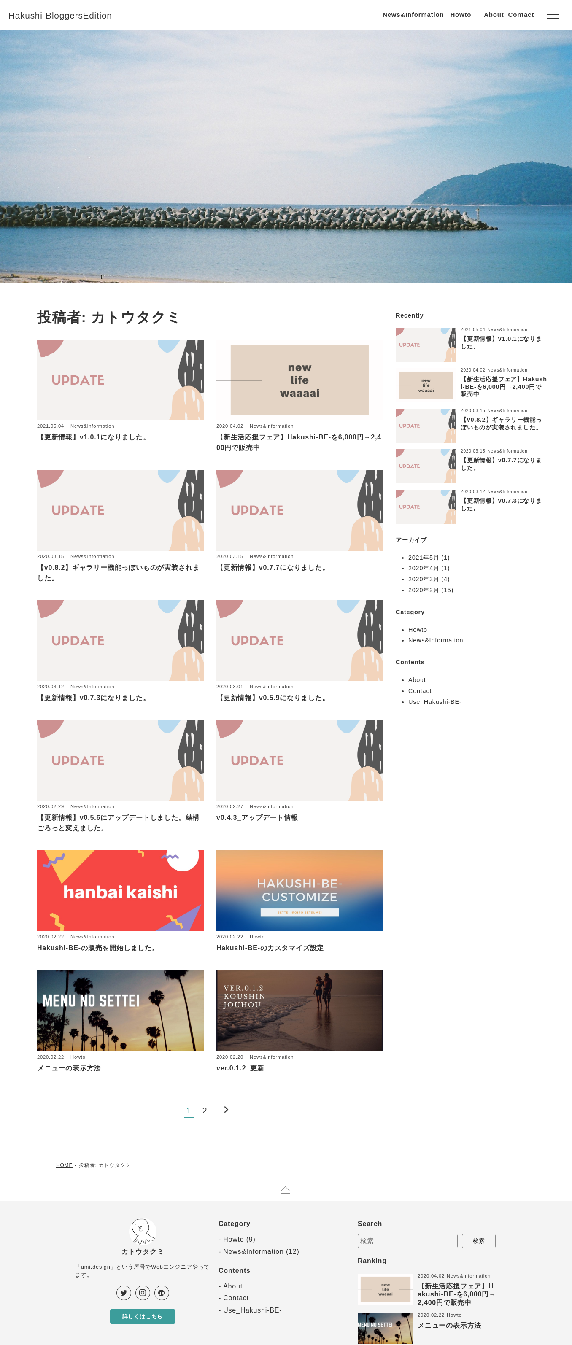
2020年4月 (424, 568)
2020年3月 (424, 579)
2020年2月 (424, 590)
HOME (64, 1165)
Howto (460, 14)
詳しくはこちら (143, 1317)
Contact (521, 14)
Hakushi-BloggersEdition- (71, 15)
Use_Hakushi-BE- (434, 701)
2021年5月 (424, 557)
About (494, 14)
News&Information (413, 14)
